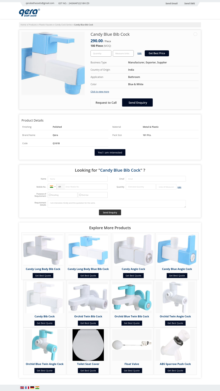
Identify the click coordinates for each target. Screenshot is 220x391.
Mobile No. (41, 187)
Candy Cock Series (63, 24)
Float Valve (132, 364)
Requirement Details (40, 204)
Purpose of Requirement (40, 195)
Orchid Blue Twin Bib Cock (132, 316)
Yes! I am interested (110, 152)
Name (43, 178)
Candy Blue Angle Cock (177, 269)
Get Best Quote (43, 275)
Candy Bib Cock (45, 316)
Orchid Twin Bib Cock (88, 316)
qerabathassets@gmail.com (40, 3)
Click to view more (100, 91)
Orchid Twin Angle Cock (175, 316)
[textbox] (123, 53)
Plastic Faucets (46, 24)
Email (121, 178)
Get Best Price (157, 53)
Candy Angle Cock (133, 269)
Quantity (120, 187)
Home (23, 24)
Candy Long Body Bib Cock (43, 269)
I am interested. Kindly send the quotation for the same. (117, 204)
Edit (140, 53)
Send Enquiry (137, 102)
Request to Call (106, 102)
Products (32, 24)
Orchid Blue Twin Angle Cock (45, 364)
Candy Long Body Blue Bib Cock (88, 269)
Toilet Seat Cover (88, 364)
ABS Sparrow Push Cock (175, 364)
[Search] (199, 13)
